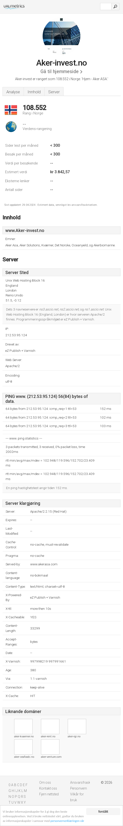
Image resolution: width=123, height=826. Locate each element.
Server (54, 91)
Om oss (45, 782)
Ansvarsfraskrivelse (84, 782)
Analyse (13, 91)
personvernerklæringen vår (82, 821)
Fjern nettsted (49, 794)
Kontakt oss (48, 788)
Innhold (34, 91)
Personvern (78, 788)
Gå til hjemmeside (59, 71)
